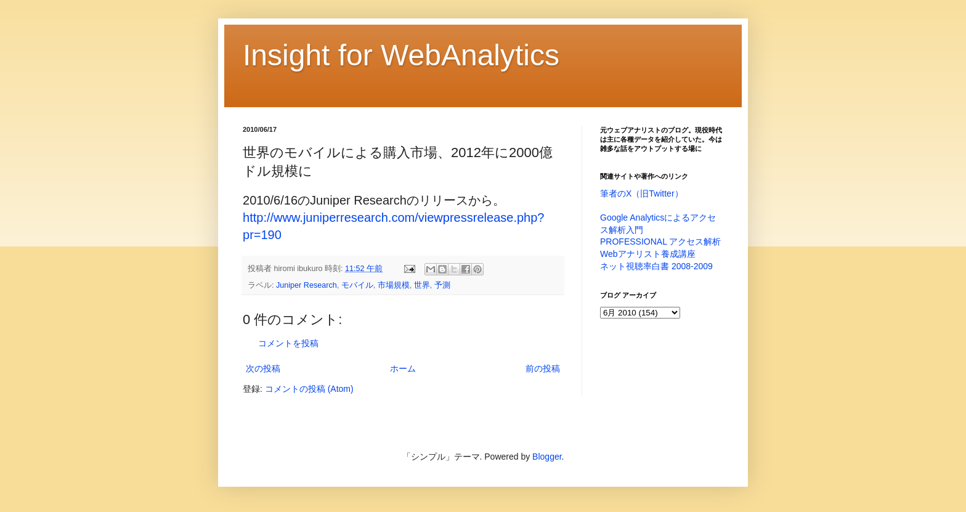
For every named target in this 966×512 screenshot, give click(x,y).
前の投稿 (543, 368)
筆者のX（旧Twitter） (641, 193)
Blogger (546, 456)
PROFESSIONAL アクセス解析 (660, 241)
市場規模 (394, 285)
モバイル (357, 285)
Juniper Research (306, 285)
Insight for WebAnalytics (401, 55)
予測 (442, 285)
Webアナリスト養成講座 (648, 254)
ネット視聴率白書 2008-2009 (656, 266)
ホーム (403, 368)
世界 (422, 285)
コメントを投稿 (288, 343)
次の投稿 (263, 368)
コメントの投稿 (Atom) (309, 389)
